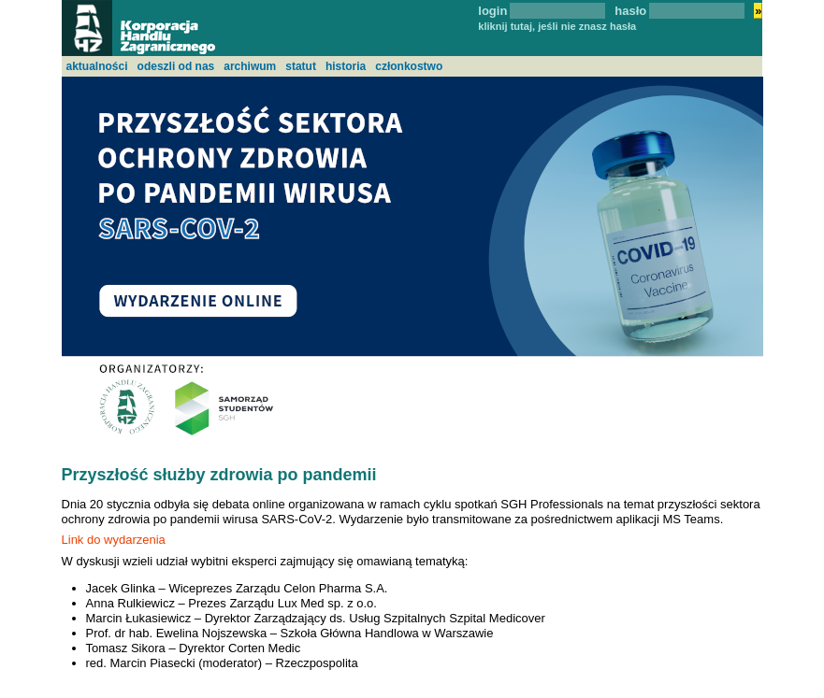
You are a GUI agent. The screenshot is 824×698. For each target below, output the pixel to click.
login (492, 11)
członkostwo (408, 66)
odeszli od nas (176, 66)
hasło (630, 11)
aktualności (97, 66)
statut (300, 66)
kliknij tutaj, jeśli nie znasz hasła (557, 26)
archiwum (250, 66)
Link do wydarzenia (114, 540)
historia (345, 66)
